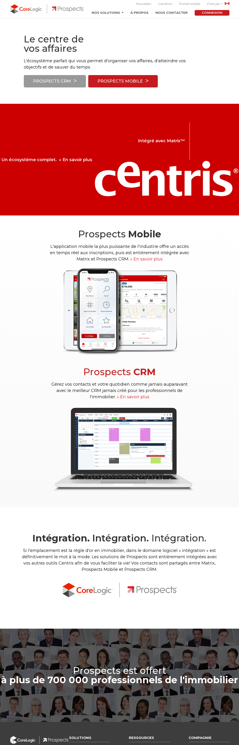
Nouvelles (143, 4)
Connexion (212, 12)
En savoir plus (77, 159)
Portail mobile (189, 4)
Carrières (165, 4)
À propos (139, 12)
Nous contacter (171, 12)
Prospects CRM (52, 81)
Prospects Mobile (120, 81)
